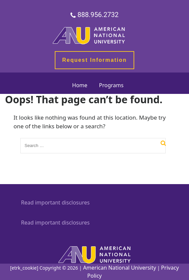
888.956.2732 (98, 15)
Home (79, 85)
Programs (111, 85)
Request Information (94, 60)
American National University (119, 267)
